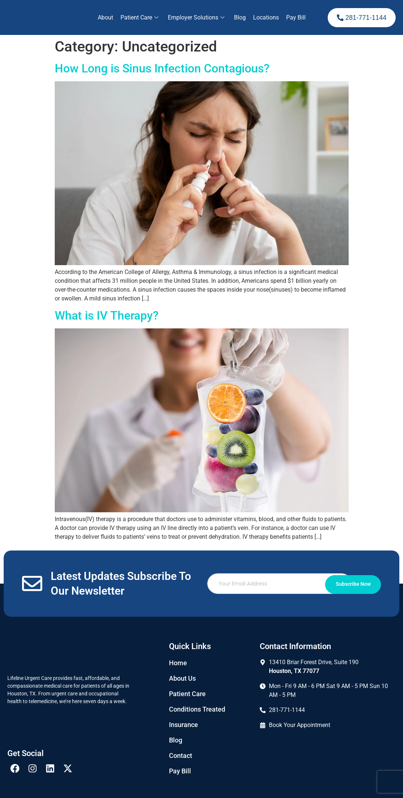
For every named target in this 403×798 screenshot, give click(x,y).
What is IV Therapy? (107, 316)
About (105, 17)
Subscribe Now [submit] (350, 583)
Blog (240, 17)
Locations (266, 17)
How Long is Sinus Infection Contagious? (162, 68)
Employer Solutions (196, 17)
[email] (283, 583)
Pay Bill (296, 17)
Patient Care (139, 17)
